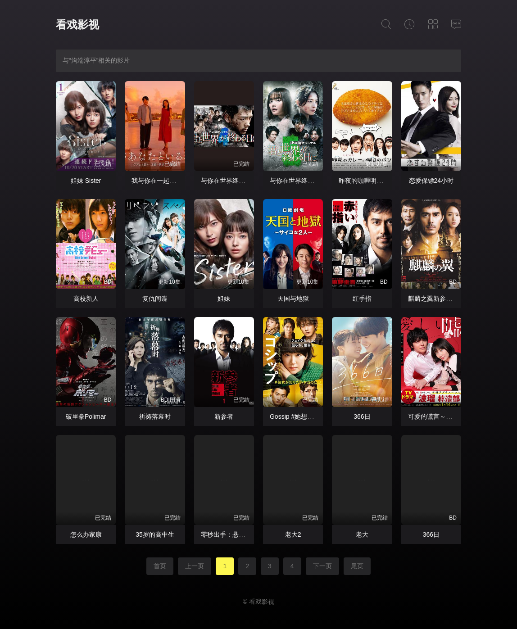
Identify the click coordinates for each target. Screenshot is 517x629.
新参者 (223, 416)
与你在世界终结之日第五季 (307, 180)
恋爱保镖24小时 (431, 180)
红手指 (362, 298)
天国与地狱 (293, 298)
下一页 (322, 566)
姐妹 (224, 298)
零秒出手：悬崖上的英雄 (235, 534)
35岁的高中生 (155, 534)
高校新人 (86, 298)
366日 (362, 416)
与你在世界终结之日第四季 (239, 180)
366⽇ (431, 534)
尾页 (357, 566)
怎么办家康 (86, 534)
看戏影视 (77, 24)
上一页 (194, 566)
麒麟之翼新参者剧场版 (439, 298)
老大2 (293, 534)
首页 (160, 566)
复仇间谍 (155, 298)
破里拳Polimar (86, 416)
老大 (362, 534)
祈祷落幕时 (155, 416)
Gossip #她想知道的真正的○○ (311, 416)
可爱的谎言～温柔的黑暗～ (446, 416)
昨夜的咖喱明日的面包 (370, 180)
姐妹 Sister (86, 180)
